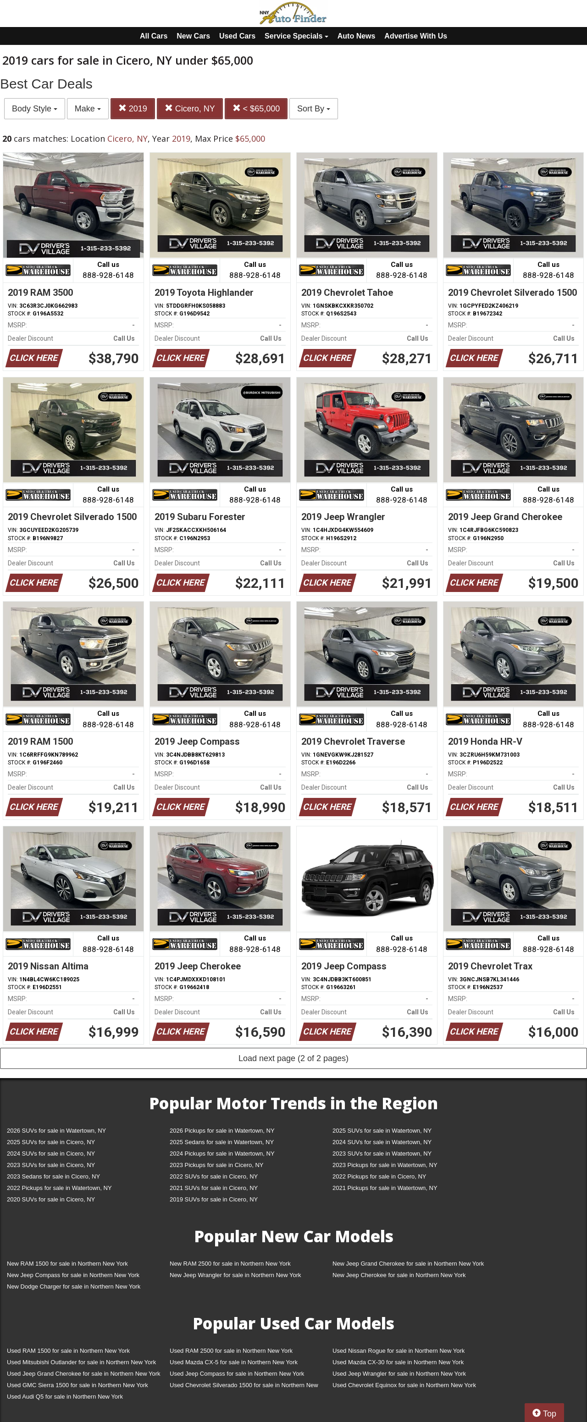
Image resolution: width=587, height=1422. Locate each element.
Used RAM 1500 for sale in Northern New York (68, 1350)
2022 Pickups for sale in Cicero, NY (379, 1176)
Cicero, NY (190, 108)
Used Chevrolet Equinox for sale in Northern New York (404, 1385)
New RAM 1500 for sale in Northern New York (67, 1263)
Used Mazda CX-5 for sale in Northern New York (234, 1362)
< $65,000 (256, 108)
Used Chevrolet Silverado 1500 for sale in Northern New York (244, 1387)
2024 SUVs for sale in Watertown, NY (382, 1142)
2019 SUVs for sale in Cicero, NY (214, 1199)
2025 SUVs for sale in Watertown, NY (382, 1130)
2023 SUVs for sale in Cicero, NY (51, 1165)
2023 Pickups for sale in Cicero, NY (216, 1165)
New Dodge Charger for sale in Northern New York (73, 1286)
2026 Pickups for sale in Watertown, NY (222, 1130)
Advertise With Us (415, 36)
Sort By (313, 108)
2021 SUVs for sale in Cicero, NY (214, 1187)
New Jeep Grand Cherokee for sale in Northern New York (408, 1263)
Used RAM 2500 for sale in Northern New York (231, 1350)
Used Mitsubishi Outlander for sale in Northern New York (81, 1362)
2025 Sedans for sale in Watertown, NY (222, 1142)
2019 (132, 108)
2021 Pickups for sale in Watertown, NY (384, 1187)
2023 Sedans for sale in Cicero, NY (53, 1176)
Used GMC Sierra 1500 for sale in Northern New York (77, 1385)
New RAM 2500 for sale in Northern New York (230, 1263)
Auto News (357, 36)
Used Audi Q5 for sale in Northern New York (65, 1396)
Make (88, 108)
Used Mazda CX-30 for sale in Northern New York (398, 1362)
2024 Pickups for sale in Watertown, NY (222, 1153)
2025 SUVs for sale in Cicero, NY (51, 1142)
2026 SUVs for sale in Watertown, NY (56, 1130)
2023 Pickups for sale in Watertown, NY (384, 1165)
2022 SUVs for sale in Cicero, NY (214, 1176)
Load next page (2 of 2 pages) (293, 1058)
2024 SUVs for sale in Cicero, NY (51, 1153)
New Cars (193, 36)
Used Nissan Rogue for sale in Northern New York (398, 1350)
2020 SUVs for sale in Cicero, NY (51, 1199)
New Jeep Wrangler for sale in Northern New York (235, 1275)
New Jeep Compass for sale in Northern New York (73, 1275)
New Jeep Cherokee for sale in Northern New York (398, 1275)
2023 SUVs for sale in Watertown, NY (382, 1153)
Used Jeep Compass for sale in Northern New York (237, 1373)
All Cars (153, 36)
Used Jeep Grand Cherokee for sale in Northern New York (84, 1373)
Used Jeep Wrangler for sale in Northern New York (399, 1373)
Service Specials (296, 36)
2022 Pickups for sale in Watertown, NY (59, 1187)
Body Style (34, 108)
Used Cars (237, 36)
